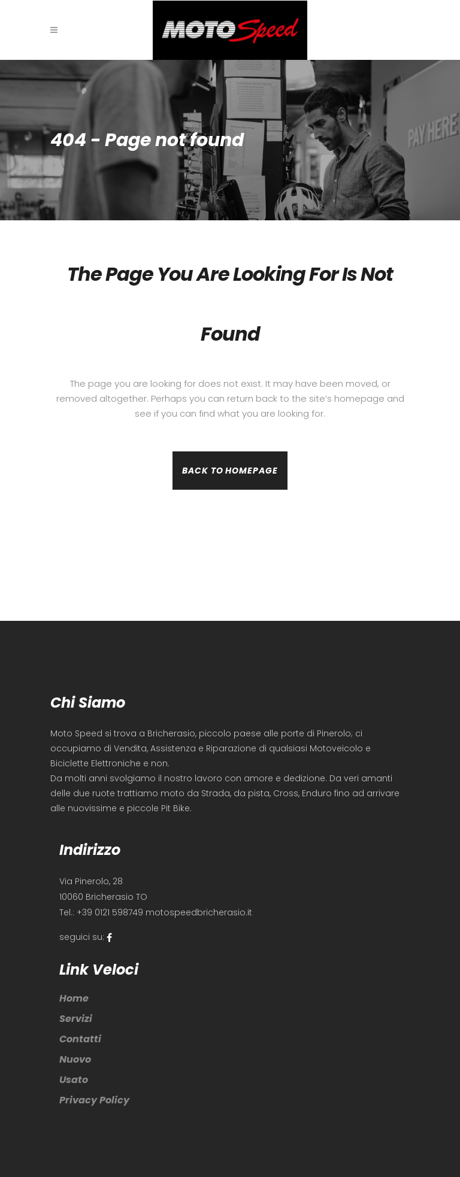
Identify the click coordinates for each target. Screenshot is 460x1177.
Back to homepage (229, 471)
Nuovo (75, 1059)
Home (74, 998)
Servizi (75, 1019)
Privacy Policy (94, 1100)
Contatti (80, 1039)
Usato (73, 1080)
